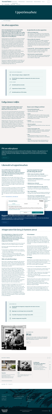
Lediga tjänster (29, 401)
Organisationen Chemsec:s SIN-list (18, 88)
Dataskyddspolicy (42, 398)
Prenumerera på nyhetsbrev (30, 399)
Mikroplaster (5, 157)
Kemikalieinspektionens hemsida (18, 84)
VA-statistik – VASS (4, 398)
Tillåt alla (37, 212)
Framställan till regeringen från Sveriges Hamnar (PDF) (22, 314)
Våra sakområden (7, 4)
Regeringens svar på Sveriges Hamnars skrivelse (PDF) (22, 311)
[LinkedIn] (10, 384)
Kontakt (28, 396)
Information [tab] (26, 203)
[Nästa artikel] (49, 357)
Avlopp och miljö (13, 4)
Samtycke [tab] (13, 203)
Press (27, 398)
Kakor (40, 396)
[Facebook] (8, 384)
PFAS (28, 342)
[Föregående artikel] (47, 357)
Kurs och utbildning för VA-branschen (19, 396)
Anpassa (26, 212)
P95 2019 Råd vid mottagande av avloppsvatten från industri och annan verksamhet (26, 79)
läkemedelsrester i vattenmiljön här (12, 196)
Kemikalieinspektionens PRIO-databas (19, 92)
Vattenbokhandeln (4, 396)
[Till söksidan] (48, 2)
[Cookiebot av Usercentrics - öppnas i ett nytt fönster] (39, 201)
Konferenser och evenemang (18, 398)
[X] (12, 384)
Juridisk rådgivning (4, 399)
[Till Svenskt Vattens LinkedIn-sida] (49, 411)
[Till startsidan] (6, 1)
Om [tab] (38, 203)
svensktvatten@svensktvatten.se (26, 411)
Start (2, 4)
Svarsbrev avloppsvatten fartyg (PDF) (19, 318)
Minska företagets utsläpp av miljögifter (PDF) (20, 74)
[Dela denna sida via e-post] (6, 384)
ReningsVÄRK (5, 222)
